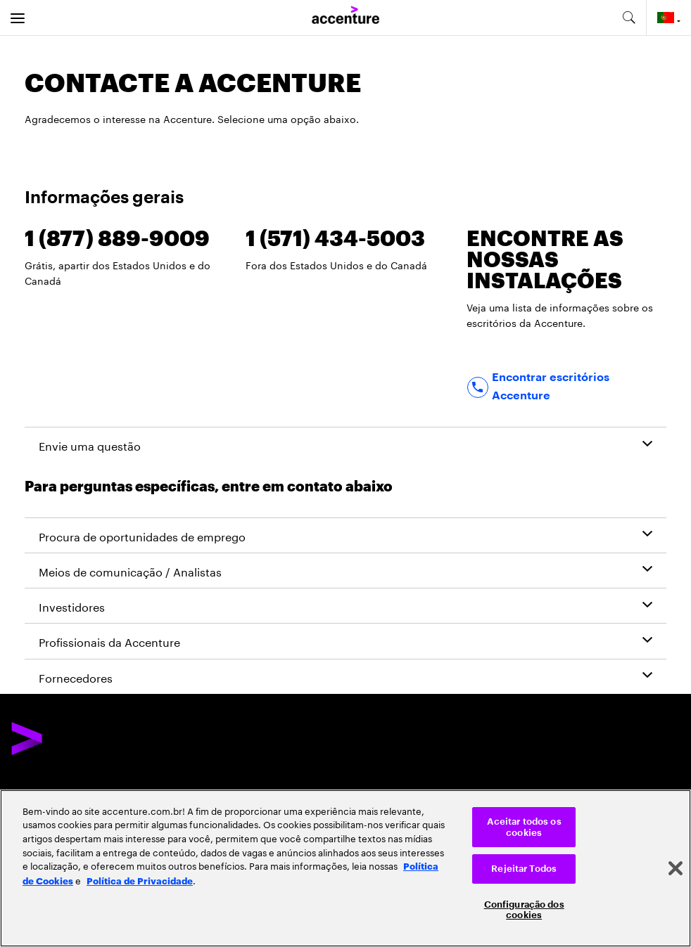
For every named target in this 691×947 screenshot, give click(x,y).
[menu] (17, 17)
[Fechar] (675, 868)
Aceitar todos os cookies (524, 827)
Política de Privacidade (140, 880)
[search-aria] (628, 17)
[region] (345, 868)
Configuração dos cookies (524, 910)
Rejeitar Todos (524, 868)
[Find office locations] (566, 387)
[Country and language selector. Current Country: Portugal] (669, 17)
